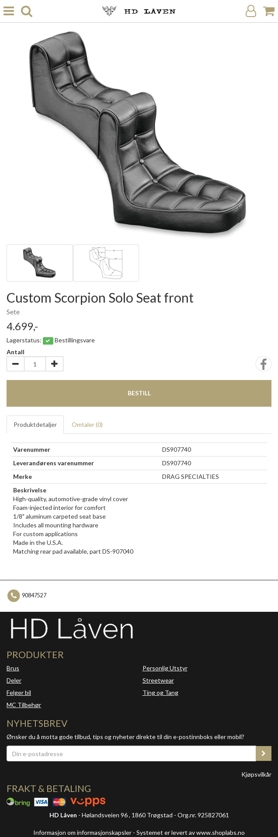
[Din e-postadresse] (131, 753)
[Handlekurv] (269, 11)
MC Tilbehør (24, 704)
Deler (14, 680)
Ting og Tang (160, 692)
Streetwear (158, 680)
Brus (13, 668)
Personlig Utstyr (165, 668)
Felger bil (19, 692)
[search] (26, 11)
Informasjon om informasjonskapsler (82, 832)
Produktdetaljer (35, 424)
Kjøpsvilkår (256, 774)
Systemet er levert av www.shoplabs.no (190, 832)
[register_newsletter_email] (263, 753)
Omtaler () (87, 424)
